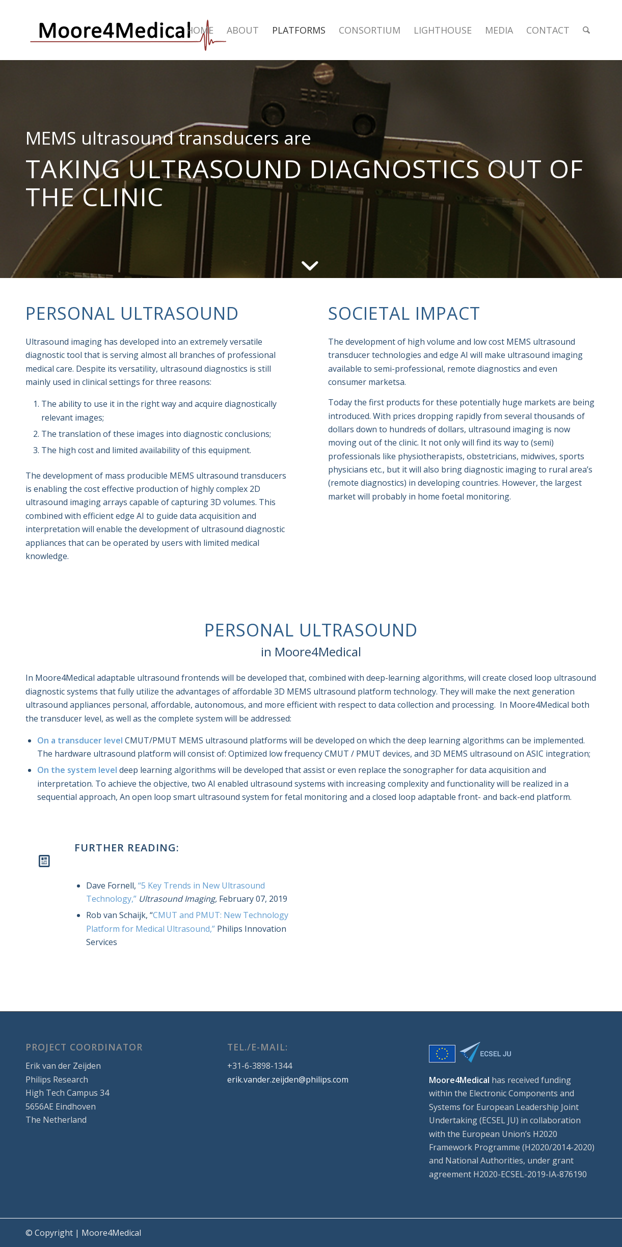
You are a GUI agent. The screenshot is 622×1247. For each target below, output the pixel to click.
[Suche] (586, 30)
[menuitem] (200, 30)
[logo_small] (127, 30)
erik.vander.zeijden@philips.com (287, 1079)
